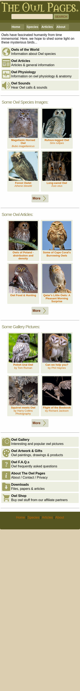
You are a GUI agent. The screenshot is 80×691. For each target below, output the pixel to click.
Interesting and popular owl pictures (33, 522)
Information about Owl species (29, 132)
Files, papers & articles (23, 567)
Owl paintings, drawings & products (32, 533)
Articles (47, 107)
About (60, 107)
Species (32, 107)
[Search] (32, 16)
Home (16, 107)
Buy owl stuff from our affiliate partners (35, 578)
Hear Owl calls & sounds (24, 166)
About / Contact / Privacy (25, 556)
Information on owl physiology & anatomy (37, 154)
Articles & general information (28, 143)
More (40, 279)
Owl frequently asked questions (29, 544)
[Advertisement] (40, 61)
